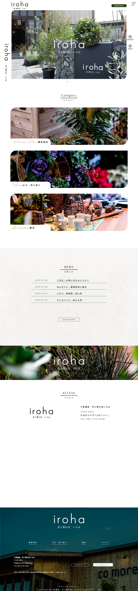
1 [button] (67, 82)
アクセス (105, 542)
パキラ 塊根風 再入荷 (69, 293)
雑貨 (84, 542)
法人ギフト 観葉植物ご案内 (72, 286)
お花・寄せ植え (59, 542)
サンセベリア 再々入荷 (69, 300)
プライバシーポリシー (69, 586)
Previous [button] (10, 44)
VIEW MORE (69, 319)
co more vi (103, 565)
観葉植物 (33, 542)
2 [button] (71, 82)
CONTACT (80, 565)
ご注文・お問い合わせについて (73, 280)
